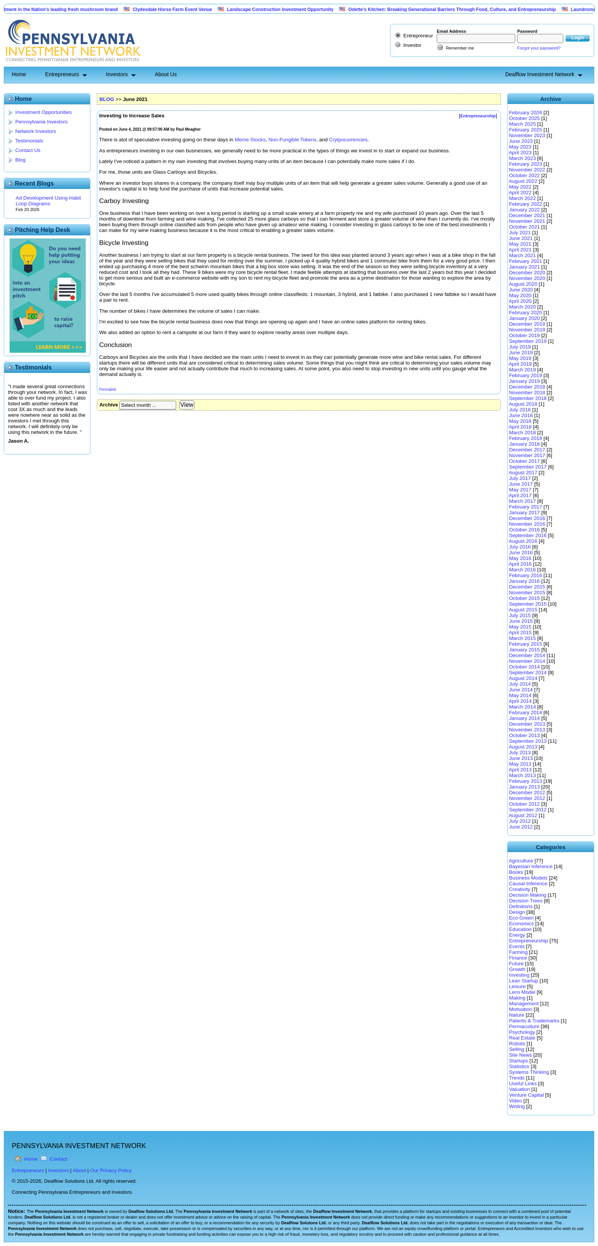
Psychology (522, 1032)
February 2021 (525, 261)
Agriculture (521, 861)
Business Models (528, 878)
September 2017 (528, 467)
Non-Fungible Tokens (292, 139)
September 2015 (528, 604)
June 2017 (521, 484)
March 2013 (522, 775)
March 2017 (522, 501)
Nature (516, 1015)
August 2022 (523, 181)
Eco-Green (521, 918)
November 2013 (527, 730)
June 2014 (521, 690)
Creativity (519, 889)
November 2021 (527, 221)
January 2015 (524, 650)
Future (516, 963)
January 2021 (524, 267)
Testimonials (29, 141)
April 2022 (520, 192)
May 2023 (520, 147)
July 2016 (520, 547)
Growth (517, 969)
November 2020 (527, 278)
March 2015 (522, 638)
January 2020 (524, 318)
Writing (517, 1106)
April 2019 (520, 364)
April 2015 (520, 632)
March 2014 (522, 707)
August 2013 (523, 747)
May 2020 (520, 295)
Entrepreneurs (62, 74)
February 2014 (525, 712)
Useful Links (523, 1083)
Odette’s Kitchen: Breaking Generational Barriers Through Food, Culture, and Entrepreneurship (456, 9)
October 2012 (524, 804)
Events (517, 946)
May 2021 (520, 244)
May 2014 (520, 695)
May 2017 (520, 490)
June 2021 (521, 238)
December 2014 (527, 655)
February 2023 (525, 164)
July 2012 (520, 821)
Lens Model (522, 992)
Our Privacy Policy (111, 1170)
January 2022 (524, 210)
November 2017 (527, 455)
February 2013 (525, 781)
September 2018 (528, 398)
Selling (516, 1049)
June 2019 (521, 352)
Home (19, 74)
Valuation (519, 1089)
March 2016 (522, 570)
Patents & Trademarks (534, 1021)
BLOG (107, 99)
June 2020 (521, 290)
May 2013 (520, 764)
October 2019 (524, 335)
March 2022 (522, 198)
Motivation (520, 1009)
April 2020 (520, 301)
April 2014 (520, 701)
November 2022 (527, 170)
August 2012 (523, 815)
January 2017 (524, 512)
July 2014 (520, 684)
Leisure (517, 986)
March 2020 (522, 307)
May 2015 (520, 627)
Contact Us (27, 150)
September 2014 (528, 672)
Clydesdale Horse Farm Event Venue (176, 9)
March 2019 (522, 370)
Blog (20, 160)
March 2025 (522, 124)
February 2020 (525, 312)
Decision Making (528, 895)
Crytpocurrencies (348, 139)
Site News (520, 1055)
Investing (519, 975)
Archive (109, 405)
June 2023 (521, 141)
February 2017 (525, 507)
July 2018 (520, 410)
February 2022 (525, 204)
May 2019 (520, 358)
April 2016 (520, 564)
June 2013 (521, 758)
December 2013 (527, 724)
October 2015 (524, 598)
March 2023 (522, 158)
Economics (521, 923)
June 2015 (521, 621)
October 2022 (524, 175)
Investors (117, 74)
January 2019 (524, 381)
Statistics (519, 1066)
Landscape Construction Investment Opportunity (284, 9)
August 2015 (523, 610)
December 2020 (527, 272)
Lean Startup (523, 981)
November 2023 (527, 135)
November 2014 (527, 661)
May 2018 (520, 421)
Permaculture (524, 1026)
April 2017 (520, 495)
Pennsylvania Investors (41, 122)
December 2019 (527, 324)
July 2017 (520, 478)
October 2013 (524, 735)
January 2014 (524, 718)
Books (516, 872)
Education (520, 929)
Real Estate (522, 1038)
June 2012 (521, 827)
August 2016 (523, 541)
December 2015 (527, 587)
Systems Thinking (529, 1072)
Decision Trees (526, 901)
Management (524, 1003)
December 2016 (527, 518)
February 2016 (525, 575)
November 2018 (527, 392)
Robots (517, 1043)
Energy (517, 935)
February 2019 (525, 375)
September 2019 (528, 341)
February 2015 (525, 644)
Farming (518, 952)
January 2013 (524, 787)
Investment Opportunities (43, 112)
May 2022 (520, 187)
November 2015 (527, 592)
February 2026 (525, 112)
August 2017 (523, 472)
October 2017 (524, 461)
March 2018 (522, 432)
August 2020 (523, 284)
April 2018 (520, 427)
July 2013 (520, 752)
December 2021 (527, 215)
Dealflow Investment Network (539, 74)
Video (515, 1101)
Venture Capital (526, 1095)
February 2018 (525, 438)
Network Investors (35, 131)
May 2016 (520, 558)
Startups (518, 1061)
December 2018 (527, 387)
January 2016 (524, 581)
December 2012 (527, 792)
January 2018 (524, 444)
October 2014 (524, 667)
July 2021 (520, 232)
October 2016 (524, 530)
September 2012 (528, 810)
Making (517, 998)
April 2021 (520, 250)
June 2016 (521, 552)
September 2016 (528, 535)
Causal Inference (528, 883)
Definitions (521, 906)
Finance (518, 958)
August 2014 (523, 678)
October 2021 (524, 227)
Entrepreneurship (528, 941)
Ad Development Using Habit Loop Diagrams (48, 200)
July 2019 (520, 347)
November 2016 (527, 524)
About (79, 1170)
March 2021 (522, 255)
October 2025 (524, 118)
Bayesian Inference (531, 866)
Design (517, 912)
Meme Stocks (250, 139)
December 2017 (527, 450)
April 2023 (520, 152)
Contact (59, 1159)
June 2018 (521, 415)
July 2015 (520, 615)
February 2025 (525, 130)
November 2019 (527, 330)
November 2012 (527, 798)
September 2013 (528, 741)
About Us (166, 74)
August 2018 (523, 404)
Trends (516, 1078)
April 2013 (520, 770)
